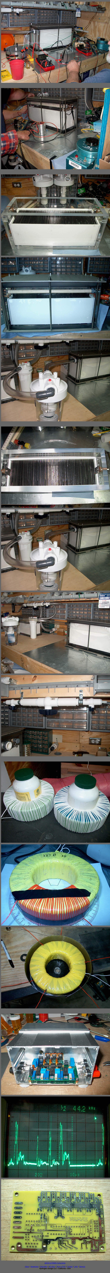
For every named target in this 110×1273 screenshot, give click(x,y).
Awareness (34, 1267)
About (27, 1267)
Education (43, 1267)
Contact (70, 1267)
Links (76, 1267)
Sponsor (82, 1267)
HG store (51, 1267)
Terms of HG (61, 1267)
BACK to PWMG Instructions (55, 1263)
